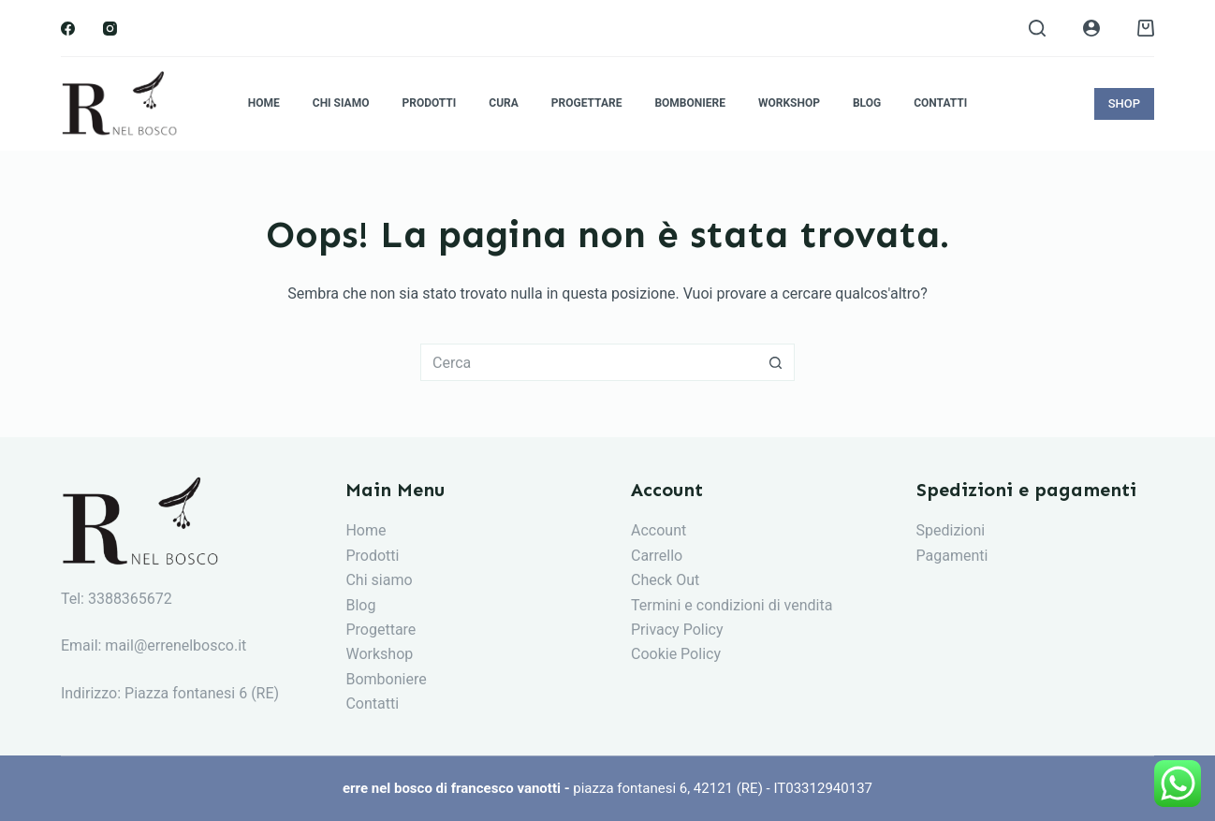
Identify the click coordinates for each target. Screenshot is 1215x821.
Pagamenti (952, 555)
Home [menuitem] (264, 103)
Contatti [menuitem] (940, 103)
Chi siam (374, 580)
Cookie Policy (676, 654)
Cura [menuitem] (504, 103)
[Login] (1091, 28)
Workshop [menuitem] (789, 103)
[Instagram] (110, 29)
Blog (360, 605)
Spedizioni (951, 530)
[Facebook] (68, 29)
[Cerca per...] (588, 362)
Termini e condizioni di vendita (731, 605)
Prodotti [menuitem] (429, 103)
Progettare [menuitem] (586, 103)
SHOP (1124, 103)
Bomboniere (385, 679)
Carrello (656, 555)
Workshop (379, 654)
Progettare (380, 629)
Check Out (665, 580)
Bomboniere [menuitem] (689, 103)
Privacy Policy (677, 629)
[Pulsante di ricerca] (776, 362)
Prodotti (372, 555)
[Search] (1037, 28)
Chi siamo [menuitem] (341, 103)
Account (658, 530)
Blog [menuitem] (867, 103)
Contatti (372, 703)
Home (365, 530)
